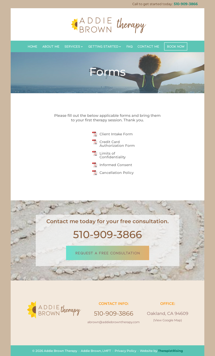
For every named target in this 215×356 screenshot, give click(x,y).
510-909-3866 (107, 234)
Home (32, 46)
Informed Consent (115, 165)
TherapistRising (170, 351)
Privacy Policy (125, 351)
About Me (50, 46)
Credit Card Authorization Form (117, 144)
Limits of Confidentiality (112, 155)
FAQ (129, 46)
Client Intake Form (116, 134)
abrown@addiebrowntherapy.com (113, 322)
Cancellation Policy (116, 173)
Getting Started (103, 46)
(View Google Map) (167, 320)
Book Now (175, 46)
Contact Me (148, 46)
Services (72, 46)
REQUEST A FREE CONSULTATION (107, 253)
